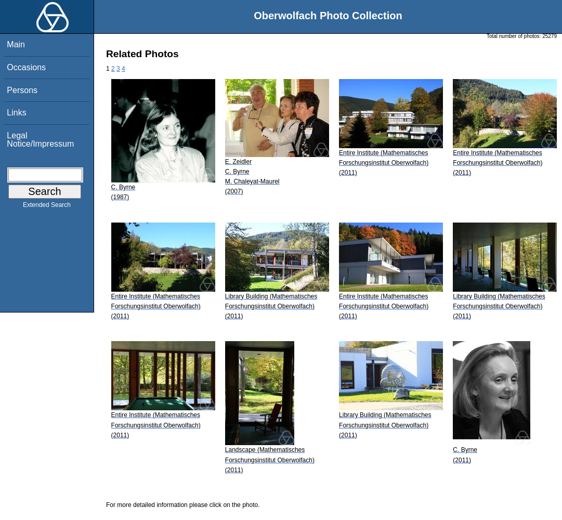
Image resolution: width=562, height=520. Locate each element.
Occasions (26, 67)
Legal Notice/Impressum (40, 139)
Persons (22, 90)
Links (16, 112)
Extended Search (47, 207)
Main (16, 44)
